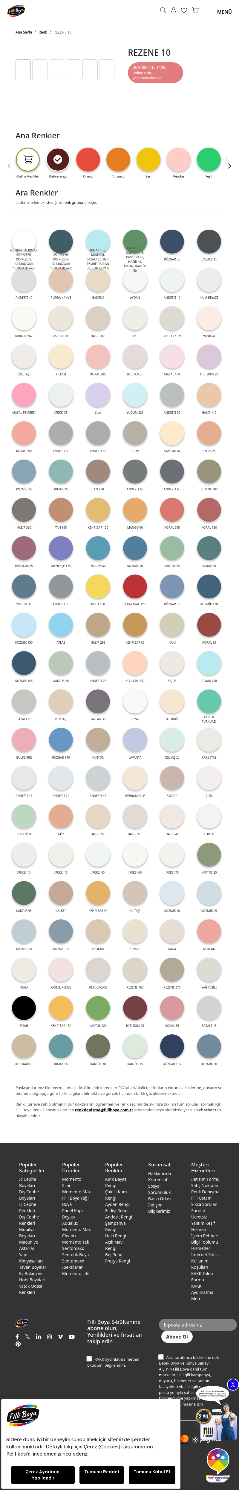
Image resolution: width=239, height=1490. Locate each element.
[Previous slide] (9, 166)
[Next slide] (229, 166)
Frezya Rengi (117, 1261)
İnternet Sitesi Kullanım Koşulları (205, 1261)
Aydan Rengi (117, 1204)
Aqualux (70, 1223)
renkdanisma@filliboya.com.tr (104, 1109)
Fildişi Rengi (116, 1210)
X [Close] (233, 1384)
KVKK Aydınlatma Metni (202, 1292)
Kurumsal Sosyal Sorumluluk (159, 1186)
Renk (43, 32)
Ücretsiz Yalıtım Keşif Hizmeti (203, 1223)
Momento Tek (75, 1242)
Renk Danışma (205, 1192)
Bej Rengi (114, 1254)
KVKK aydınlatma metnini (117, 1359)
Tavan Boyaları (33, 1267)
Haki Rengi (115, 1236)
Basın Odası (159, 1198)
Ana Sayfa (24, 32)
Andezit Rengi (118, 1217)
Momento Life (76, 1273)
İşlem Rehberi (204, 1236)
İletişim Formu (205, 1179)
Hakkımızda (159, 1173)
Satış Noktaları (205, 1185)
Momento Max (76, 1192)
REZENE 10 (62, 32)
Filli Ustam (201, 1198)
